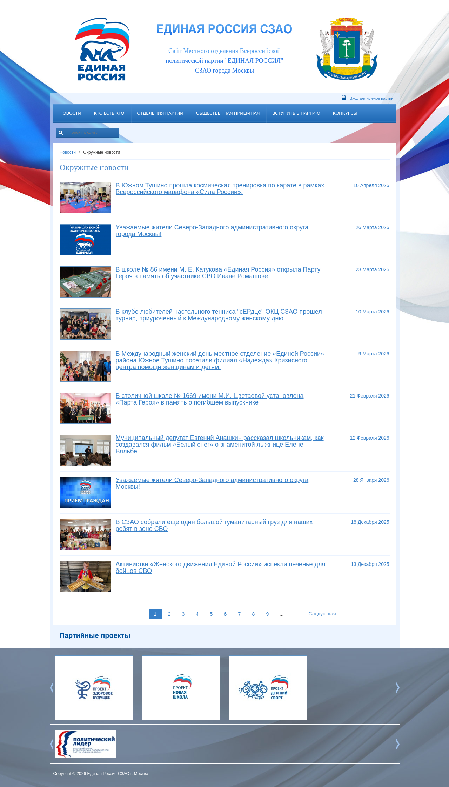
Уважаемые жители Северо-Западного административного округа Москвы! (212, 483)
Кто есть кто (109, 113)
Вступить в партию (296, 113)
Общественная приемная (228, 113)
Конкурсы (345, 113)
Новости (70, 113)
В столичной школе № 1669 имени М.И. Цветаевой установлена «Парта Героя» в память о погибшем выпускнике (210, 399)
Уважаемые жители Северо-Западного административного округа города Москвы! (212, 231)
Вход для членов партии (371, 98)
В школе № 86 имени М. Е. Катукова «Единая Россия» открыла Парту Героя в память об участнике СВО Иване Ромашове (218, 273)
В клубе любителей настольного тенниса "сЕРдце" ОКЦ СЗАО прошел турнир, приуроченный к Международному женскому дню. (219, 315)
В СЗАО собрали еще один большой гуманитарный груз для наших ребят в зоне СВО (214, 525)
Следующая (322, 613)
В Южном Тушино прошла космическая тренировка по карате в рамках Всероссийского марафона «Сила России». (220, 188)
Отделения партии (160, 113)
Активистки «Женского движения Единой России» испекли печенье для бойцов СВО (221, 567)
